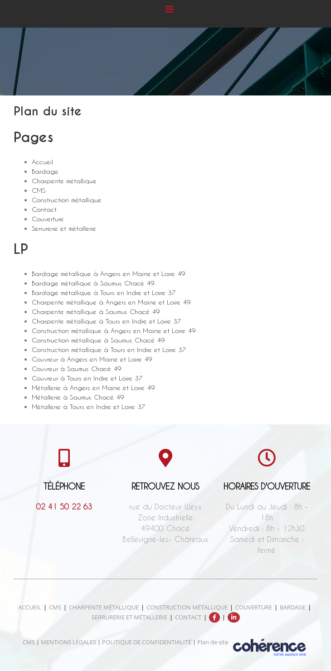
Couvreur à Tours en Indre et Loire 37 (87, 378)
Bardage (45, 171)
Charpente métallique (64, 181)
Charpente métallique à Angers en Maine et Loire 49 (111, 302)
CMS (38, 190)
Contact (44, 209)
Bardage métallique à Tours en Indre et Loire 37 (104, 292)
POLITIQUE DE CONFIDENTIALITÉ (146, 642)
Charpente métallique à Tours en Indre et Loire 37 (106, 321)
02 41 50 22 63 (64, 506)
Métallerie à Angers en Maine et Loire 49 (93, 387)
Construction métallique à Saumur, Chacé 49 (98, 340)
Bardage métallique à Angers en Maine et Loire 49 (108, 273)
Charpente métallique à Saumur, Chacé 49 (96, 311)
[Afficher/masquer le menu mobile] (170, 9)
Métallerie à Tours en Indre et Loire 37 (89, 406)
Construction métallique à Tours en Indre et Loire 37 (109, 349)
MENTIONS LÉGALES (68, 642)
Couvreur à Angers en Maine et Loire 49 (92, 359)
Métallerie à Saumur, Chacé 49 (78, 397)
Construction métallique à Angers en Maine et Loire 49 (114, 330)
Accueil (42, 162)
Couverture (48, 219)
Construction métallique (67, 200)
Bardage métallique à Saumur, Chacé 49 (93, 283)
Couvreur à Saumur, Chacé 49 (77, 368)
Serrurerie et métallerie (64, 228)
